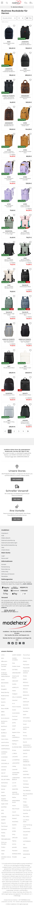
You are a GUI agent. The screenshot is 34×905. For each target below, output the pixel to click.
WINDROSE (26, 854)
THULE (25, 798)
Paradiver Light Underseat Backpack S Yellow (9, 70)
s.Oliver (25, 756)
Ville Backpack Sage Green (8, 313)
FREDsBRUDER (5, 839)
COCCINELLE (5, 763)
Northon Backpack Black (25, 70)
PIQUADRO (26, 667)
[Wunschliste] (25, 3)
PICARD (14, 857)
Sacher (25, 698)
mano (14, 805)
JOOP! (14, 726)
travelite (25, 813)
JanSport (14, 719)
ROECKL (25, 692)
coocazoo (4, 766)
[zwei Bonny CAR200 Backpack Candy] (25, 221)
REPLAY (25, 689)
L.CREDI (14, 753)
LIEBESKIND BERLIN (16, 778)
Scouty (25, 735)
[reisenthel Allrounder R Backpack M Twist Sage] (8, 221)
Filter (29, 18)
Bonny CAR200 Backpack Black (9, 259)
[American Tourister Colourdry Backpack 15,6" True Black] (25, 329)
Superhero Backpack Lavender (25, 178)
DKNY (3, 792)
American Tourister (4, 665)
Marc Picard (15, 808)
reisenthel (26, 685)
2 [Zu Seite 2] (14, 431)
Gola (13, 663)
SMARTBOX (26, 750)
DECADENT (4, 776)
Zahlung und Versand (7, 574)
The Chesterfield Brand (28, 794)
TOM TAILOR (26, 810)
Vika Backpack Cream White (25, 367)
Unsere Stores (5, 550)
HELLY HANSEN (17, 697)
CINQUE (3, 760)
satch (24, 714)
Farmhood (4, 826)
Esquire (3, 823)
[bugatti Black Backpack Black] (25, 384)
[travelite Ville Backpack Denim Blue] (25, 302)
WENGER (26, 851)
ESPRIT (3, 820)
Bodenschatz (5, 695)
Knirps (14, 750)
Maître (14, 797)
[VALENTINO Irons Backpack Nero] (8, 384)
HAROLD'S (15, 687)
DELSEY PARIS (5, 779)
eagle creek (4, 803)
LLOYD (14, 786)
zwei (24, 857)
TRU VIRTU (26, 816)
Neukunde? (4, 558)
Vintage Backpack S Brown (25, 97)
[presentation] (7, 3)
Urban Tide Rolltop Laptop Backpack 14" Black (8, 97)
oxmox (14, 844)
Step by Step (26, 765)
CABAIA (3, 736)
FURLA (3, 847)
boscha (3, 702)
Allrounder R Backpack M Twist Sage (9, 232)
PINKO (25, 661)
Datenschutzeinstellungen (9, 542)
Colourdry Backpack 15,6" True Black (25, 340)
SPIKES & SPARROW (26, 760)
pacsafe (14, 847)
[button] (14, 26)
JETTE (14, 722)
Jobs (2, 547)
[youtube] (17, 643)
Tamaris (25, 781)
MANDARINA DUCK (16, 801)
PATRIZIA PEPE (16, 853)
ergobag (3, 816)
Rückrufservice (5, 569)
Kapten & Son (16, 732)
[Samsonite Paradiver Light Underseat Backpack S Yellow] (8, 59)
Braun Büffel (5, 708)
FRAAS (3, 836)
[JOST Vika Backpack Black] (8, 356)
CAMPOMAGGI (5, 748)
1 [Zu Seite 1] (9, 431)
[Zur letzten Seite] (28, 431)
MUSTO (14, 825)
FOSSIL (3, 832)
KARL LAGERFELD (15, 736)
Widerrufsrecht (5, 538)
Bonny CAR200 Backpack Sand (9, 286)
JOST (13, 729)
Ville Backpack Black (25, 285)
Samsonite (26, 708)
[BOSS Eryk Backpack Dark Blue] (8, 32)
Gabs (2, 853)
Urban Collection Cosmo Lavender (25, 205)
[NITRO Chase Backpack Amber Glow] (25, 113)
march (14, 812)
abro (2, 658)
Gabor (3, 850)
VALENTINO (26, 831)
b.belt (3, 679)
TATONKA (26, 784)
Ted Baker (26, 787)
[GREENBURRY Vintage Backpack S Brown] (25, 86)
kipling (14, 743)
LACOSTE (15, 756)
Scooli (25, 724)
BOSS (3, 705)
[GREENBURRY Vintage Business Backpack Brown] (8, 113)
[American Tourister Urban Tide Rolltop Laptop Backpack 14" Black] (8, 86)
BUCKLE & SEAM (4, 722)
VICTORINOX (27, 841)
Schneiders (26, 717)
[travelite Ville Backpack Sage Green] (8, 302)
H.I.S (13, 703)
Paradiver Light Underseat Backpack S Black (25, 43)
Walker (25, 847)
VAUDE (25, 838)
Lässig (14, 766)
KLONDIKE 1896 (17, 747)
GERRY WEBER (16, 655)
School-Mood (27, 721)
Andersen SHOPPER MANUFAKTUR (5, 674)
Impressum (4, 533)
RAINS (25, 679)
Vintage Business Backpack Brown (9, 124)
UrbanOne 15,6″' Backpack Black (25, 421)
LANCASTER (15, 763)
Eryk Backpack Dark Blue (8, 43)
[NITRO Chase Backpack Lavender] (8, 167)
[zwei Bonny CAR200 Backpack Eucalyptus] (25, 248)
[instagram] (21, 643)
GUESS (14, 684)
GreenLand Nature (15, 677)
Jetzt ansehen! (17, 479)
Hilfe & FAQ (4, 571)
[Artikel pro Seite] (20, 18)
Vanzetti (25, 835)
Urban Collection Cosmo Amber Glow (9, 151)
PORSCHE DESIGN (26, 672)
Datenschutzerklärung (8, 540)
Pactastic (14, 850)
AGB (2, 535)
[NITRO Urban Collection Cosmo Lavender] (25, 194)
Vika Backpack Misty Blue (9, 421)
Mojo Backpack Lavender (9, 205)
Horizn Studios (16, 706)
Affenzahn (4, 661)
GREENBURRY (16, 672)
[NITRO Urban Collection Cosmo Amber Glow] (8, 140)
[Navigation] (2, 3)
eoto (2, 810)
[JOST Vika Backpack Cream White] (25, 356)
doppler (3, 795)
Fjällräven (4, 829)
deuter (3, 789)
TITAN (24, 802)
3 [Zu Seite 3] (18, 431)
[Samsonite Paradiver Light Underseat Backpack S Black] (25, 32)
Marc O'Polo (15, 815)
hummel (14, 716)
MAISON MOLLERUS (15, 793)
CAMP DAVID (5, 745)
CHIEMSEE (4, 757)
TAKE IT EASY (27, 777)
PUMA (25, 676)
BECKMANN (4, 682)
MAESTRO (15, 789)
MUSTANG (15, 821)
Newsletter (4, 576)
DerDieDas (4, 782)
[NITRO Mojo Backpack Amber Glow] (25, 140)
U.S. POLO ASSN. (26, 820)
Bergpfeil (4, 689)
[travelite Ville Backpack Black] (25, 275)
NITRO (14, 831)
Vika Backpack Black (9, 366)
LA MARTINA (15, 760)
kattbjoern (15, 740)
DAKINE (3, 770)
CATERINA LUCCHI (4, 753)
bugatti (3, 729)
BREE (3, 711)
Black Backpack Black (25, 394)
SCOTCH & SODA (26, 728)
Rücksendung (5, 567)
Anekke (3, 669)
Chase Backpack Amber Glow (25, 124)
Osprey (14, 841)
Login (3, 556)
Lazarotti (14, 769)
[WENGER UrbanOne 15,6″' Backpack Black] (25, 411)
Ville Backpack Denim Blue (25, 313)
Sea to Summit (27, 739)
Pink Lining (26, 658)
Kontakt (3, 564)
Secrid (25, 742)
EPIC (2, 813)
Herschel (14, 700)
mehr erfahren (27, 584)
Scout (24, 732)
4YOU (3, 655)
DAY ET (3, 773)
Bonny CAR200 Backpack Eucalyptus (25, 259)
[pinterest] (24, 643)
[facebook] (10, 643)
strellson (25, 771)
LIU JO (14, 782)
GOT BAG (15, 669)
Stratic (25, 768)
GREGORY (15, 681)
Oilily (13, 834)
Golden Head (16, 666)
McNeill (14, 818)
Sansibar (25, 711)
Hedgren (14, 694)
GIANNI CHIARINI (15, 659)
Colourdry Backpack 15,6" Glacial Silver (8, 340)
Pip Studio (26, 664)
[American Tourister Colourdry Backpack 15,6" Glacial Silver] (8, 329)
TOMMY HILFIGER (26, 806)
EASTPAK (4, 807)
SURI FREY (26, 774)
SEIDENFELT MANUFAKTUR (27, 746)
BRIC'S (3, 715)
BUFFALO (4, 726)
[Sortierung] (9, 18)
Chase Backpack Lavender (8, 178)
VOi (24, 844)
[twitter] (13, 643)
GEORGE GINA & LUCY (6, 858)
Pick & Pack (26, 655)
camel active (5, 742)
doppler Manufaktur (4, 799)
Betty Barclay (5, 692)
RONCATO (26, 695)
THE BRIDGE (27, 790)
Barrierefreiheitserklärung (9, 545)
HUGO (14, 710)
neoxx (14, 828)
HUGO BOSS (16, 713)
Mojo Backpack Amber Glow (25, 151)
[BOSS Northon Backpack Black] (25, 59)
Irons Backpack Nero (9, 394)
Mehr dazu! (17, 499)
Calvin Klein (4, 739)
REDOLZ (25, 682)
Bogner (3, 699)
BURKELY (4, 732)
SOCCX (25, 753)
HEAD (14, 690)
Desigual (4, 786)
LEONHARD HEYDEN (15, 773)
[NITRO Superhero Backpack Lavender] (25, 167)
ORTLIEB (14, 837)
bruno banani (5, 718)
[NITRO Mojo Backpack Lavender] (8, 194)
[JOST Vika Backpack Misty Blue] (8, 411)
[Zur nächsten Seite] (23, 431)
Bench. (3, 686)
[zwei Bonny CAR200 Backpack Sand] (8, 275)
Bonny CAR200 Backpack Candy (25, 232)
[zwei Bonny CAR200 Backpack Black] (8, 248)
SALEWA (25, 705)
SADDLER (26, 701)
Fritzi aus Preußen (4, 843)
